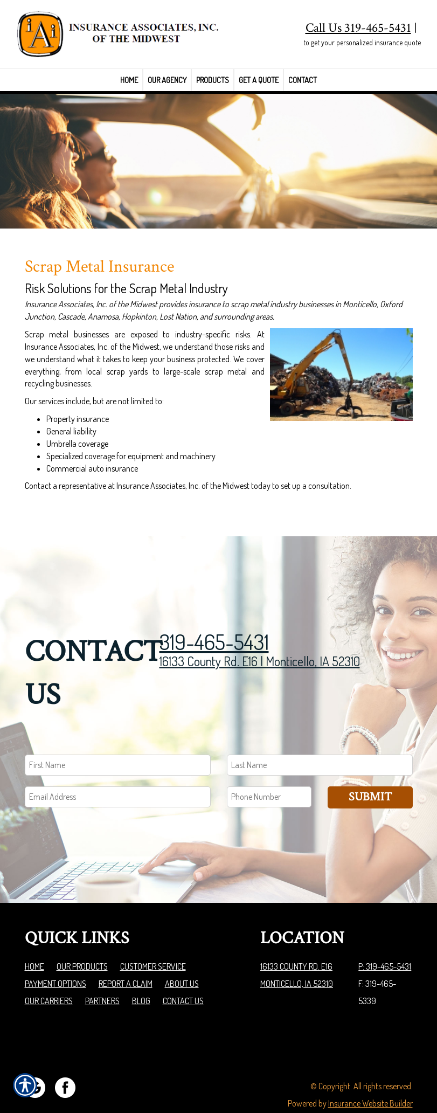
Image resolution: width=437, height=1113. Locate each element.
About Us (182, 957)
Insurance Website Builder (370, 1077)
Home (34, 940)
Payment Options (55, 957)
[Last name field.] (320, 739)
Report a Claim (125, 957)
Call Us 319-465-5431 (358, 27)
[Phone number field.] (269, 771)
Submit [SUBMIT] (370, 771)
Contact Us (183, 975)
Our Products (82, 940)
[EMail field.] (118, 771)
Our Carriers (49, 975)
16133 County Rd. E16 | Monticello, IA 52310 (259, 635)
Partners (102, 975)
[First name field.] (118, 739)
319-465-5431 (214, 616)
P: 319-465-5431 (384, 940)
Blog (141, 975)
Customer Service (153, 940)
